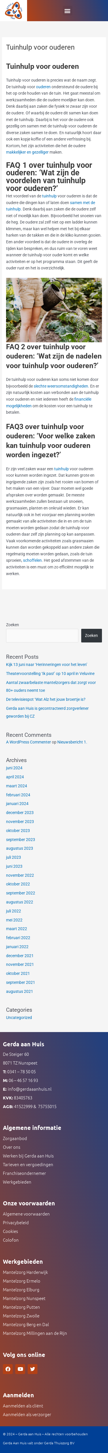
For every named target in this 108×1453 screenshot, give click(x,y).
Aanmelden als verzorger (27, 1414)
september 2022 (20, 893)
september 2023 (20, 839)
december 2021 (20, 955)
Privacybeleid (16, 1222)
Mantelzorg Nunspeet (24, 1298)
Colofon (11, 1240)
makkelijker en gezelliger (27, 152)
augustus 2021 (19, 991)
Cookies (10, 1231)
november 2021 (20, 964)
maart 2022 (16, 928)
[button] (67, 10)
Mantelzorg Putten (21, 1307)
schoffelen (32, 560)
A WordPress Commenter (28, 742)
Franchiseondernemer (24, 1173)
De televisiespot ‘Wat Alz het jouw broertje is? (46, 699)
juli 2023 (13, 857)
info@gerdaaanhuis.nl (30, 1089)
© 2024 (9, 1434)
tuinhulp (50, 196)
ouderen (43, 86)
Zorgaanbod (15, 1138)
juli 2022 (13, 911)
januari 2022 (17, 946)
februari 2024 (18, 795)
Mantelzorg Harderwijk (25, 1272)
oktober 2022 (18, 884)
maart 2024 (16, 786)
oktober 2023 (18, 830)
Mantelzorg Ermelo (21, 1281)
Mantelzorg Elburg (21, 1289)
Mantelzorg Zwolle (21, 1315)
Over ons (11, 1147)
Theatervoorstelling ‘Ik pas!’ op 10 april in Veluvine (50, 673)
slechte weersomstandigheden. (61, 386)
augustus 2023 (19, 848)
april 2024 (15, 777)
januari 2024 (17, 803)
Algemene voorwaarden (26, 1214)
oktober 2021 (18, 973)
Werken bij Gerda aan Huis (28, 1156)
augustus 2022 (19, 902)
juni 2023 (14, 866)
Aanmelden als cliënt (23, 1405)
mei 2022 (14, 920)
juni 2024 (14, 768)
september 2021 (20, 982)
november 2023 (20, 821)
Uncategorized (19, 1017)
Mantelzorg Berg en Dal (26, 1324)
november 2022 (20, 875)
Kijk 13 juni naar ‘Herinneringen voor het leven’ (46, 664)
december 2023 (20, 812)
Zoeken (12, 624)
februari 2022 (18, 937)
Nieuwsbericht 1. (72, 742)
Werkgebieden (17, 1182)
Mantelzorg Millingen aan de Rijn (35, 1333)
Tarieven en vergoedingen (28, 1164)
